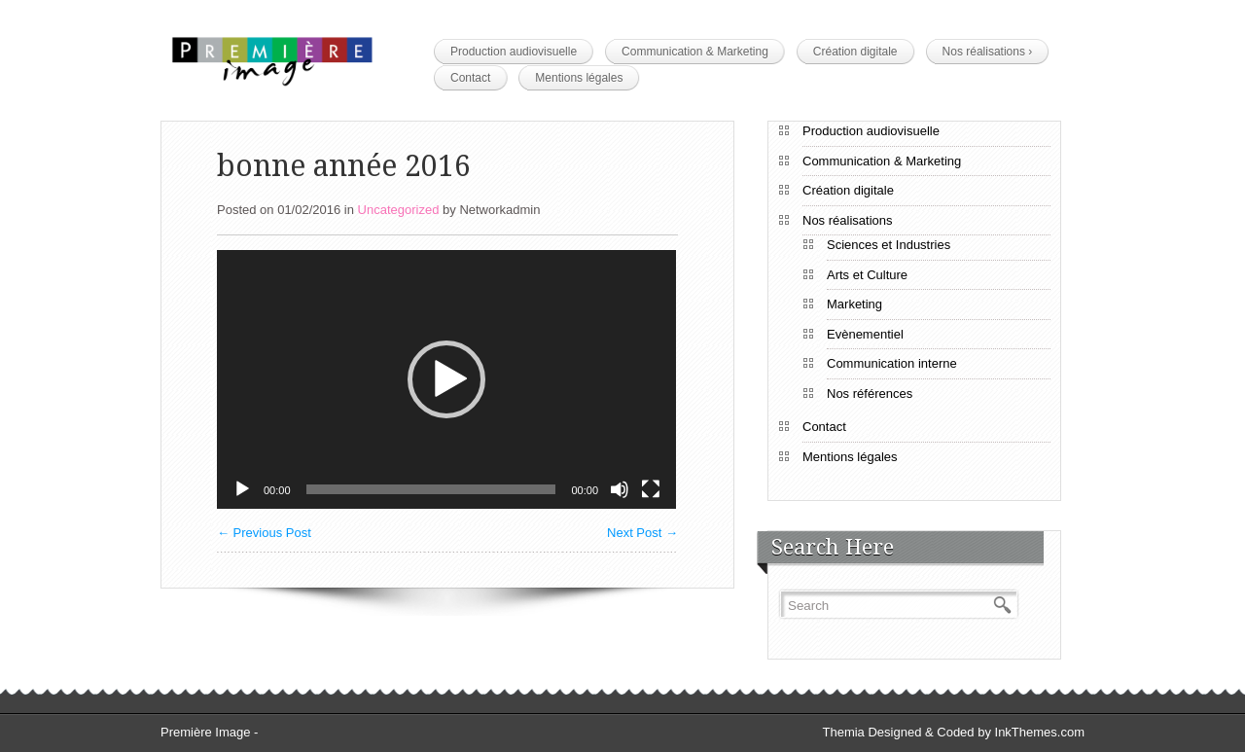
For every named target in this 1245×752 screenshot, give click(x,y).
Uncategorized (399, 209)
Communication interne (892, 363)
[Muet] (619, 489)
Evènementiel (865, 334)
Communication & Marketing (695, 51)
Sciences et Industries (888, 244)
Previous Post (264, 532)
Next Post (642, 532)
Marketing (854, 304)
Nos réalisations (988, 51)
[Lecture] (242, 489)
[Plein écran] (650, 489)
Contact (470, 78)
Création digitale (855, 51)
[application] (446, 379)
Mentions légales (578, 78)
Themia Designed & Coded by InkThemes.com (953, 732)
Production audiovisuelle (513, 51)
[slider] (431, 489)
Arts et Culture (867, 275)
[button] (446, 379)
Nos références (869, 393)
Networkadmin (499, 209)
